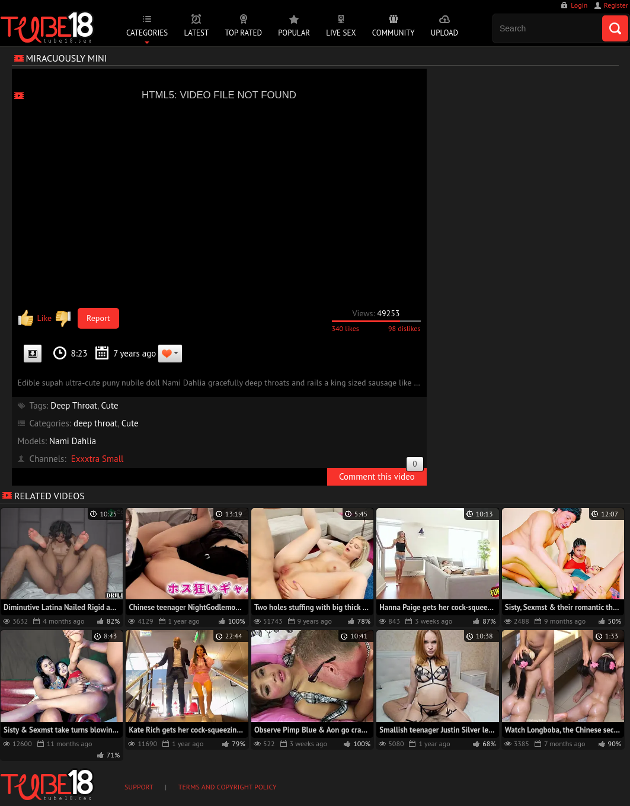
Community (393, 33)
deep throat (95, 423)
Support (138, 786)
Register (616, 5)
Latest (196, 33)
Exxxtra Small (97, 458)
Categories (147, 33)
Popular (294, 33)
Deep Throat (73, 405)
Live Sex (341, 33)
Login (579, 5)
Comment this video (381, 475)
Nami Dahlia (72, 441)
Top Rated (243, 33)
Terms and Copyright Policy (227, 786)
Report (98, 318)
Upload (444, 33)
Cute (110, 405)
